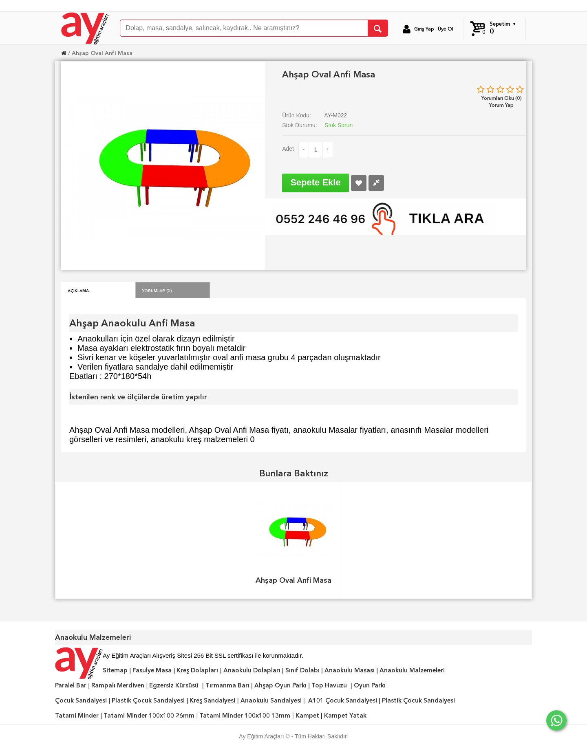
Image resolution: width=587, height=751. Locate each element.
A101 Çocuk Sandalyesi (342, 700)
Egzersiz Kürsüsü (174, 685)
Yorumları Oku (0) (501, 98)
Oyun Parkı (370, 685)
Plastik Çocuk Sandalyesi (148, 700)
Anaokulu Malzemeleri (412, 670)
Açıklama (78, 290)
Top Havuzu (329, 685)
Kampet (307, 715)
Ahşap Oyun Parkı (280, 685)
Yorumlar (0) (157, 290)
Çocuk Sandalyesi (81, 700)
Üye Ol (445, 29)
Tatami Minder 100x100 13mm (244, 715)
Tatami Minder (77, 715)
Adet (288, 148)
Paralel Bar (70, 685)
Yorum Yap (501, 105)
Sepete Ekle (315, 182)
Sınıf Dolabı (302, 670)
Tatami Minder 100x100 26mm (149, 715)
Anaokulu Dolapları (251, 670)
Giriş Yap (424, 29)
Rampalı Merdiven (117, 685)
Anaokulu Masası (349, 670)
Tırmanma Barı (227, 685)
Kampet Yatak (345, 715)
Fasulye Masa (152, 670)
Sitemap (115, 670)
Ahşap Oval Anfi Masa (102, 53)
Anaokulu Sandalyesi (271, 700)
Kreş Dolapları (197, 670)
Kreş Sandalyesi (212, 700)
